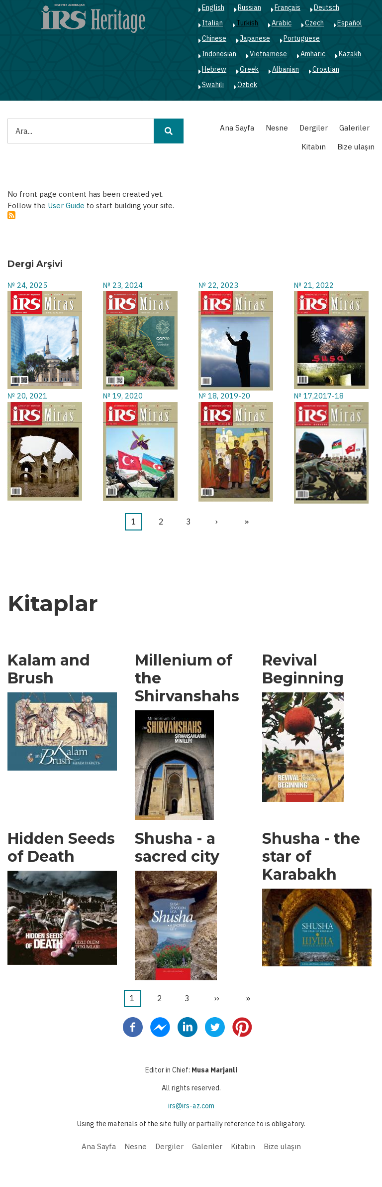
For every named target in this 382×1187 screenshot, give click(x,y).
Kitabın (313, 146)
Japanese (255, 38)
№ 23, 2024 (123, 285)
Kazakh (350, 53)
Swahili (213, 84)
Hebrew (214, 69)
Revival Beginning (303, 669)
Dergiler (313, 127)
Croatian (325, 69)
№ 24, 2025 (27, 285)
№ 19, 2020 (123, 395)
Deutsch (326, 7)
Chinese (214, 38)
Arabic (281, 22)
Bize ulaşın (356, 146)
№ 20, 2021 (27, 395)
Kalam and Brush (48, 669)
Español (349, 22)
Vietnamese (268, 53)
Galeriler (354, 127)
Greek (249, 69)
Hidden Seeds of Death (61, 848)
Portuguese (302, 38)
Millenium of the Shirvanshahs (187, 678)
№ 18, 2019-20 (224, 395)
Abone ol (11, 215)
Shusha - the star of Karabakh (311, 857)
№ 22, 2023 (218, 285)
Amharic (312, 53)
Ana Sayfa (237, 127)
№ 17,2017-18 (319, 395)
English (213, 7)
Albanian (285, 69)
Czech (314, 22)
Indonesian (219, 53)
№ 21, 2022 (314, 285)
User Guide (66, 205)
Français (287, 7)
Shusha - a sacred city (177, 848)
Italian (212, 22)
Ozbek (247, 84)
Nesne (277, 127)
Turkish (247, 22)
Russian (249, 7)
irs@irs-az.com (191, 1105)
